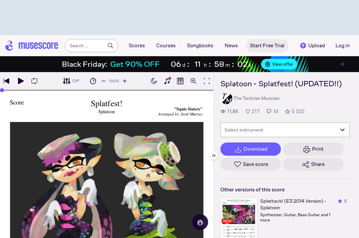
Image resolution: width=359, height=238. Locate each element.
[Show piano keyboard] (167, 81)
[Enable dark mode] (153, 81)
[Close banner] (342, 64)
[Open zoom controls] (193, 81)
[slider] (2, 90)
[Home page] (31, 45)
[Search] (110, 45)
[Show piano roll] (180, 81)
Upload (312, 46)
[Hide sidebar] (214, 155)
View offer (279, 64)
